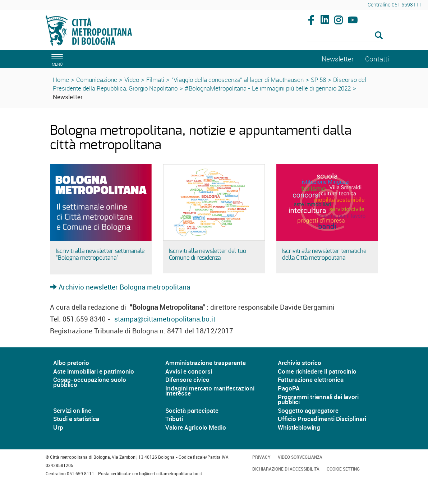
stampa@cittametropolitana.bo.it (163, 319)
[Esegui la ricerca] (379, 36)
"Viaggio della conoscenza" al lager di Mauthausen (237, 79)
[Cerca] (345, 36)
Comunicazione (96, 79)
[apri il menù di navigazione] (56, 59)
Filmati (155, 79)
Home (61, 79)
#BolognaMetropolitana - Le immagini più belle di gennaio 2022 (268, 88)
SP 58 (318, 79)
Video (131, 79)
